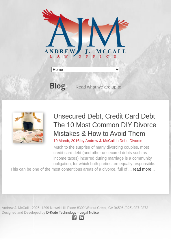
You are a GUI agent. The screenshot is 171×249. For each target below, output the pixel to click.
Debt (123, 141)
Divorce (136, 141)
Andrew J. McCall (100, 141)
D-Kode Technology (61, 213)
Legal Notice (89, 213)
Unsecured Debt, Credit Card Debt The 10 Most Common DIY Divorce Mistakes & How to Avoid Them (104, 124)
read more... (144, 169)
